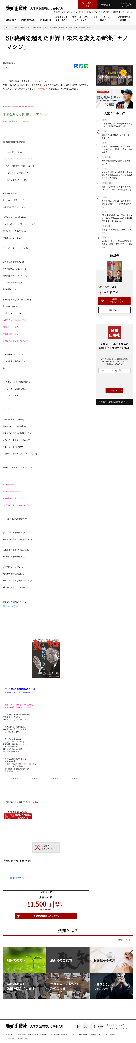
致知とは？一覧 (124, 940)
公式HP (11, 878)
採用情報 (44, 1035)
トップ (8, 27)
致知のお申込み (28, 20)
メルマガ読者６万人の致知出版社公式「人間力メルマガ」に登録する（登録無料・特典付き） (114, 361)
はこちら (19, 878)
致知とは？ (11, 20)
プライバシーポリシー (79, 1034)
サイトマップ (33, 1034)
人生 (5, 67)
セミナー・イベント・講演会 (103, 18)
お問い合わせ (110, 1034)
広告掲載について (96, 1034)
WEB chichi (45, 20)
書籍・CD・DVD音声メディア (80, 18)
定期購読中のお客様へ (124, 18)
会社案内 (9, 1034)
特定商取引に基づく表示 (60, 1034)
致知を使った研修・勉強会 (61, 18)
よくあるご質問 (20, 1034)
